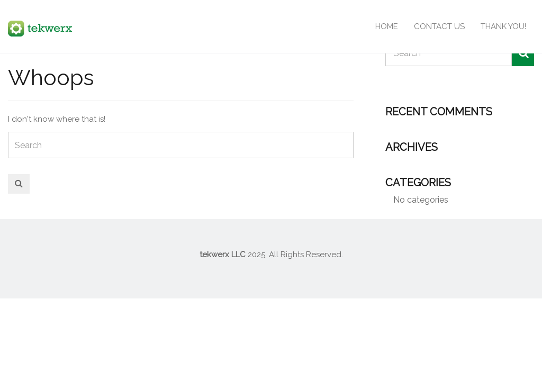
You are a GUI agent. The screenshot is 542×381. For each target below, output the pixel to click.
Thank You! (503, 26)
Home (386, 26)
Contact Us (439, 26)
